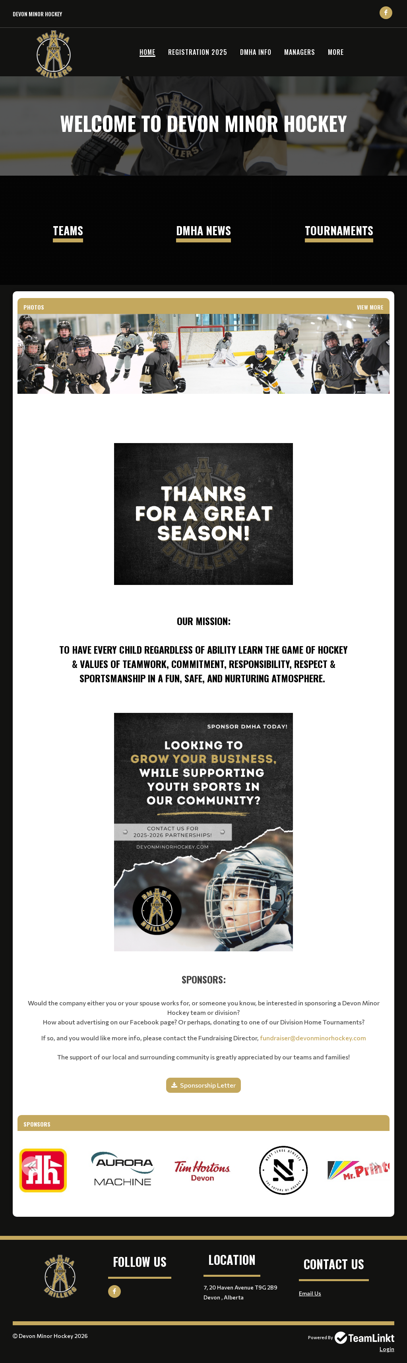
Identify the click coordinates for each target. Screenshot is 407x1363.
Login (387, 1349)
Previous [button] (31, 1166)
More (336, 52)
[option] (43, 1170)
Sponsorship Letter (208, 1085)
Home (147, 52)
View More (370, 307)
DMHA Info (255, 52)
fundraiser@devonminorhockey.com (313, 1038)
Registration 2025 (197, 52)
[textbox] (203, 542)
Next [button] (376, 1166)
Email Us (310, 1293)
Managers (299, 52)
